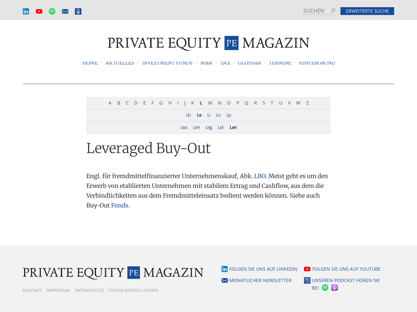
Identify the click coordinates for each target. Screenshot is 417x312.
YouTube (39, 11)
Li (208, 115)
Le (199, 115)
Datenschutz (89, 290)
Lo (218, 115)
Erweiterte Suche (367, 11)
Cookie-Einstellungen (133, 290)
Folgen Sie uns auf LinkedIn (263, 269)
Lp (228, 115)
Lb (188, 115)
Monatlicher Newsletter (65, 11)
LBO (260, 176)
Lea (183, 127)
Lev (233, 127)
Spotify (52, 11)
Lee (196, 127)
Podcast (78, 11)
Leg (209, 127)
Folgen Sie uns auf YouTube (346, 269)
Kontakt (32, 290)
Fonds (119, 205)
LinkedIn (26, 11)
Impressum (58, 290)
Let (220, 127)
